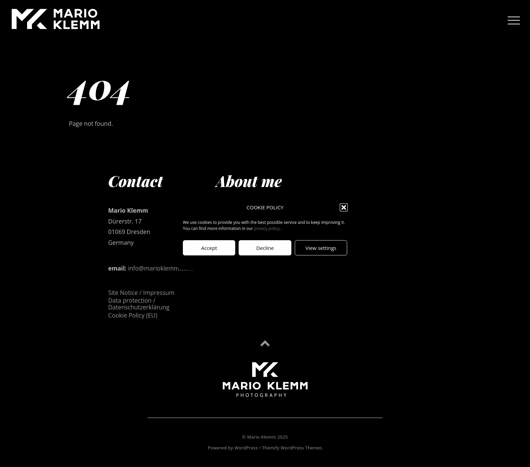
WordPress (246, 448)
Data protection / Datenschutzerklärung (138, 303)
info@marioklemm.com (160, 268)
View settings (321, 247)
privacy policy (267, 229)
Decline (265, 247)
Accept (209, 247)
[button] (343, 207)
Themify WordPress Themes (292, 448)
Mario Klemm (261, 437)
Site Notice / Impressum (141, 292)
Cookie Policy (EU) (132, 315)
